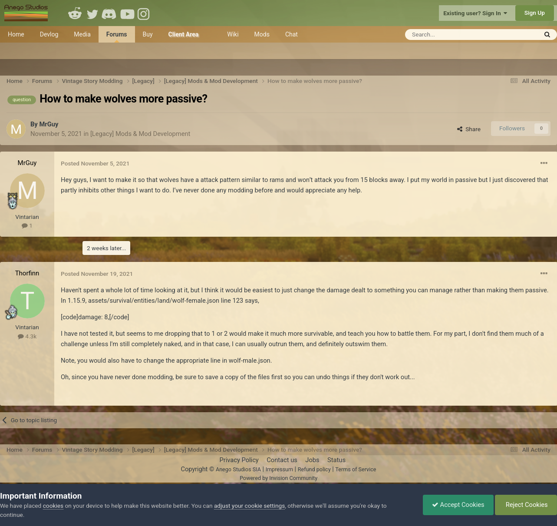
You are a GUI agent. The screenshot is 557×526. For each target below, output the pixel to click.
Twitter (92, 13)
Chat (291, 34)
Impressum (279, 469)
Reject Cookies (526, 505)
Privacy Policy (238, 460)
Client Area (183, 34)
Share (469, 129)
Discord (110, 13)
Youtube (127, 13)
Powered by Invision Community (278, 478)
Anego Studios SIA (238, 469)
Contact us (282, 460)
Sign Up (534, 12)
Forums (116, 37)
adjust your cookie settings (249, 505)
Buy (148, 34)
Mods (262, 34)
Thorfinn (27, 273)
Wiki (232, 34)
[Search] (450, 34)
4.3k (27, 336)
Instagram (144, 13)
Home (16, 34)
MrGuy (48, 124)
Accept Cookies (458, 505)
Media (82, 34)
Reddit (75, 13)
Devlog (49, 34)
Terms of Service (355, 469)
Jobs (312, 460)
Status (336, 460)
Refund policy (314, 469)
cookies (53, 505)
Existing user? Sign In (475, 13)
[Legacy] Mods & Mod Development (140, 134)
